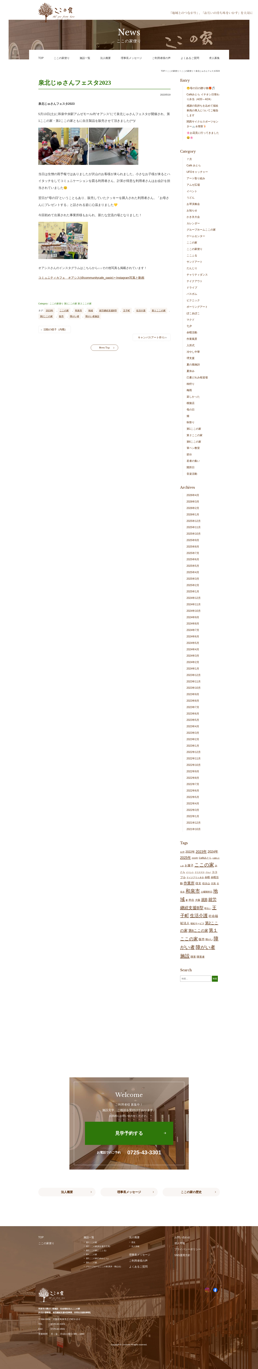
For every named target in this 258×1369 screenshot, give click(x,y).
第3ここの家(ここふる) (96, 1250)
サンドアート (194, 261)
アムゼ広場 (193, 184)
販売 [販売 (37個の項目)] (202, 939)
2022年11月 (194, 758)
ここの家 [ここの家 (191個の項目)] (204, 864)
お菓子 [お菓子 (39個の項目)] (189, 865)
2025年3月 (193, 578)
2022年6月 (193, 790)
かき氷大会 (193, 217)
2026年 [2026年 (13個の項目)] (195, 858)
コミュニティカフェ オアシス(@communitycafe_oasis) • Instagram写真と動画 (91, 277)
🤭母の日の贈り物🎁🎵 (201, 88)
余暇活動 (192, 332)
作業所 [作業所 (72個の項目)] (189, 883)
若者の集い (193, 460)
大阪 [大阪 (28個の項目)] (197, 899)
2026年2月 (193, 508)
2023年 (49, 310)
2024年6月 (193, 636)
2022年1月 (193, 816)
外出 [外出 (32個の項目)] (191, 900)
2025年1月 (193, 591)
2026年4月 (193, 495)
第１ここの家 (159, 310)
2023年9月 (193, 694)
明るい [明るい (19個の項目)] (207, 908)
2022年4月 (193, 803)
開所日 (191, 467)
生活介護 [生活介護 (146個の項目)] (199, 915)
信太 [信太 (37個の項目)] (198, 883)
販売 (61, 316)
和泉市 (78, 310)
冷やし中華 (193, 351)
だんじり (192, 268)
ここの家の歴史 (191, 1192)
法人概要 (67, 1192)
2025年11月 (194, 527)
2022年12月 (194, 752)
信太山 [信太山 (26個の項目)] (206, 883)
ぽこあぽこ (193, 313)
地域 (90, 310)
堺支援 (191, 358)
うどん (191, 197)
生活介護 (140, 310)
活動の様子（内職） (55, 329)
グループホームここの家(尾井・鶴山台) (103, 1266)
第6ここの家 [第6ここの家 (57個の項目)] (198, 930)
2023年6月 (193, 713)
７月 (189, 159)
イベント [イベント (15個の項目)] (190, 872)
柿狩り (191, 384)
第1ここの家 (70, 303)
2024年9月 (193, 617)
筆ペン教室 (193, 448)
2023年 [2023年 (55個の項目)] (201, 851)
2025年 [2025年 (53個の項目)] (185, 857)
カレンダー (193, 223)
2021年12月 (194, 822)
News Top (104, 347)
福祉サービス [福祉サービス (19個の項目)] (197, 923)
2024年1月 (193, 668)
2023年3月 (193, 732)
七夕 (189, 326)
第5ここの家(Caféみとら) (97, 1258)
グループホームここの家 (201, 229)
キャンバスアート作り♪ (152, 337)
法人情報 (135, 1246)
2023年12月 (194, 675)
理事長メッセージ (129, 1192)
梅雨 (189, 390)
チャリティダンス (197, 274)
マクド (191, 319)
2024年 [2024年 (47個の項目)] (213, 851)
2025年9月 (193, 540)
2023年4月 (193, 726)
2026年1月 (193, 514)
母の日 (191, 409)
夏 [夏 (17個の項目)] (187, 900)
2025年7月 (193, 553)
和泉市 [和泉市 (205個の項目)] (193, 891)
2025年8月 (193, 546)
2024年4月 (193, 649)
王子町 (126, 310)
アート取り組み (196, 178)
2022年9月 (193, 771)
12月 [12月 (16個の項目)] (182, 852)
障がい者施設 (92, 316)
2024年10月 (194, 610)
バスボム (192, 293)
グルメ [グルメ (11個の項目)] (208, 872)
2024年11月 (194, 604)
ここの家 (64, 310)
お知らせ (192, 210)
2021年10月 (194, 829)
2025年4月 (193, 572)
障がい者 (74, 316)
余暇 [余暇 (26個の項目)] (207, 877)
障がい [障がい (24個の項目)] (209, 939)
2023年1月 (193, 745)
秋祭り (191, 422)
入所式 (191, 345)
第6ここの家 (194, 441)
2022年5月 (193, 797)
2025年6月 (193, 559)
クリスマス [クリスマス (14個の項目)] (200, 872)
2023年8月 (193, 700)
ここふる (192, 255)
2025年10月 (194, 533)
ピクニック (193, 300)
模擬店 (191, 403)
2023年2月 (193, 739)
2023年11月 (194, 681)
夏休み (191, 371)
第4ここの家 (91, 1254)
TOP (163, 71)
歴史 (133, 1242)
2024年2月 (193, 662)
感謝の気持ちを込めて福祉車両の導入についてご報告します (202, 110)
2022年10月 (194, 765)
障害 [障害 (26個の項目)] (193, 956)
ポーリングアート (197, 306)
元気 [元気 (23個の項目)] (213, 883)
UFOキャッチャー (197, 171)
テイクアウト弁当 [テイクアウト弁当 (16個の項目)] (195, 877)
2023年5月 (193, 720)
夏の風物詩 (193, 364)
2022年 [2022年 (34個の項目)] (190, 851)
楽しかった (193, 396)
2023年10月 (194, 687)
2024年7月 (193, 630)
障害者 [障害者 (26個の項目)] (201, 956)
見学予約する (129, 1133)
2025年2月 (193, 585)
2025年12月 (194, 521)
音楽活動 (192, 473)
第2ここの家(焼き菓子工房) (98, 1246)
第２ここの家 (85, 303)
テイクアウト (194, 281)
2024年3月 (193, 655)
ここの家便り (56, 303)
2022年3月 (193, 810)
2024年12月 (194, 598)
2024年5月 (193, 643)
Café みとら (194, 165)
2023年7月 (193, 707)
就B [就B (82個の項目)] (204, 899)
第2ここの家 (46, 316)
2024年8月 (193, 623)
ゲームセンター (196, 236)
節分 (189, 454)
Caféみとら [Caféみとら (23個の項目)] (205, 857)
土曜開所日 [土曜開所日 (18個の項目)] (206, 892)
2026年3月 (193, 501)
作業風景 (192, 338)
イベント (192, 191)
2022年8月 (193, 777)
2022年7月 (193, 784)
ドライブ (192, 287)
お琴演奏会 (193, 204)
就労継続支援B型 (108, 310)
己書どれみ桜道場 (197, 377)
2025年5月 (193, 565)
